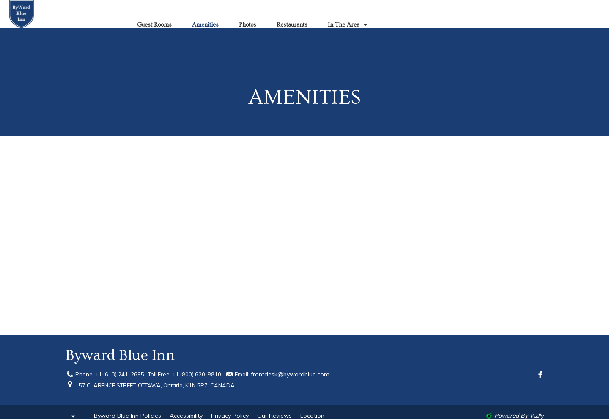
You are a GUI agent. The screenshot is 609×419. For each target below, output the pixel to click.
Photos (247, 25)
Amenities (205, 25)
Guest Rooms (154, 25)
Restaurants (292, 25)
